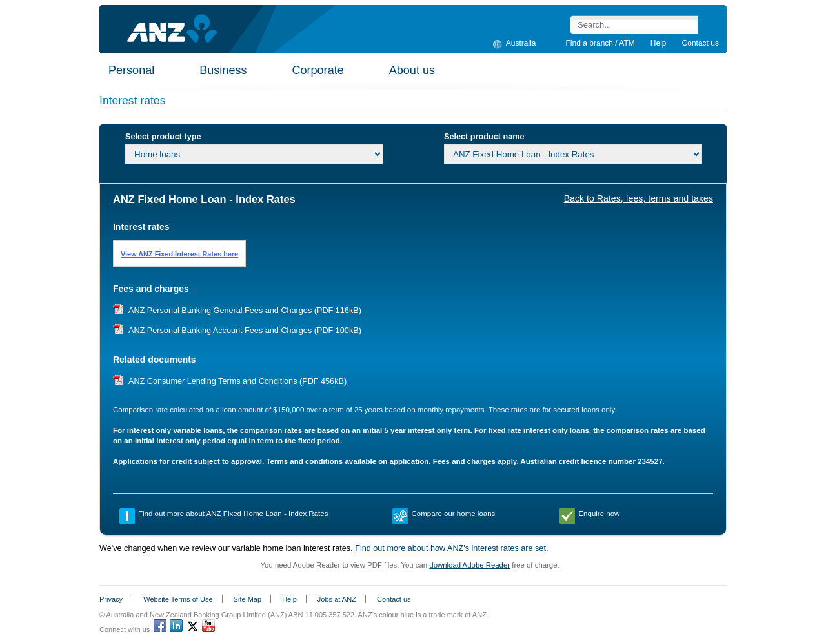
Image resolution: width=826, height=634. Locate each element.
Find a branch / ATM (600, 43)
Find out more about (233, 513)
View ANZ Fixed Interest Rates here (179, 254)
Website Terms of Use (177, 599)
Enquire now (599, 513)
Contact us (700, 43)
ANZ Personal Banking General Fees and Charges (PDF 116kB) (244, 310)
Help (658, 43)
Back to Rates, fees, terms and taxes (638, 198)
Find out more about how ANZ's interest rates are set (450, 548)
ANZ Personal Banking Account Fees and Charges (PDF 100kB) (244, 330)
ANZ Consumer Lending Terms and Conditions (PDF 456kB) (237, 381)
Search (708, 24)
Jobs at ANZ (336, 599)
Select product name (484, 136)
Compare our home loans (453, 513)
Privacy (111, 599)
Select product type (163, 136)
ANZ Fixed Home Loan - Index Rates (204, 199)
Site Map (247, 599)
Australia (519, 42)
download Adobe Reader (469, 565)
